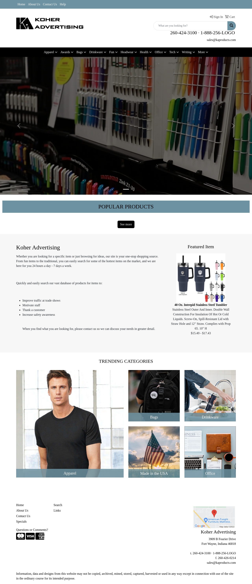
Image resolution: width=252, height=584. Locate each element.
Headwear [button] (127, 52)
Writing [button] (187, 52)
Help (63, 4)
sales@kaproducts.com (221, 40)
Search (58, 505)
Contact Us (50, 4)
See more (126, 224)
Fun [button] (111, 52)
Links (57, 510)
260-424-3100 (183, 32)
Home (21, 4)
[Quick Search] (190, 25)
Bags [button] (79, 52)
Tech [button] (172, 52)
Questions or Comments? (32, 529)
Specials (21, 521)
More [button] (201, 52)
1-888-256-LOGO (217, 32)
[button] (19, 126)
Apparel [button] (49, 52)
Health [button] (144, 52)
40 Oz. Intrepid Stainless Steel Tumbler (200, 304)
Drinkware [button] (96, 52)
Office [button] (159, 52)
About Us (34, 4)
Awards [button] (65, 52)
